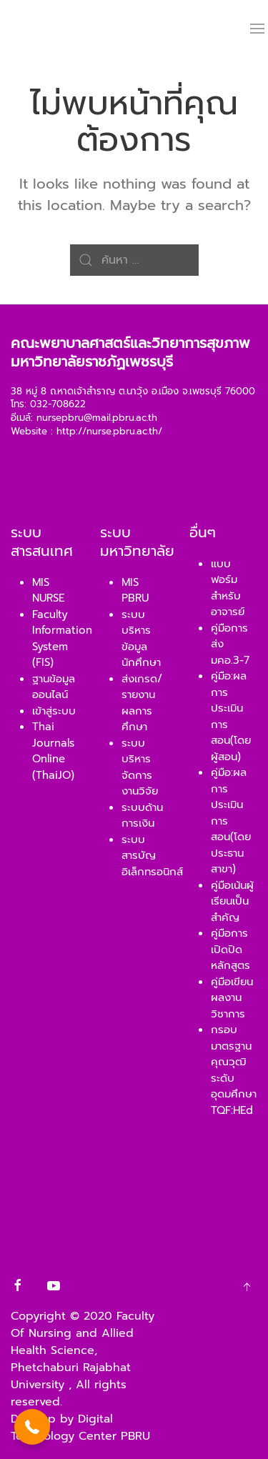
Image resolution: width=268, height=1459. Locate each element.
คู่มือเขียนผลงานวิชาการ (232, 998)
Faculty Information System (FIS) (62, 639)
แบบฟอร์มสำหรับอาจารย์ (227, 588)
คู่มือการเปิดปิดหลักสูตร (230, 949)
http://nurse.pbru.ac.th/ (109, 431)
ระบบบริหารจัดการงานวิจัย (139, 767)
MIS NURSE (48, 590)
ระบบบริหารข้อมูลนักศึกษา (141, 639)
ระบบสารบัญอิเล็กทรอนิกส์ (152, 856)
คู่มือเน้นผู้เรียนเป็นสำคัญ (232, 901)
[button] (32, 1427)
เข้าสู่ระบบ (54, 711)
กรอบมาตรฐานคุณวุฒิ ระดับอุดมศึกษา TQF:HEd (234, 1070)
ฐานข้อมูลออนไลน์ (53, 687)
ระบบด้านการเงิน (142, 816)
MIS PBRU (135, 590)
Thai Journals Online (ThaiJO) (53, 751)
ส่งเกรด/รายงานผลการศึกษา (141, 703)
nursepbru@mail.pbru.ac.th (96, 418)
